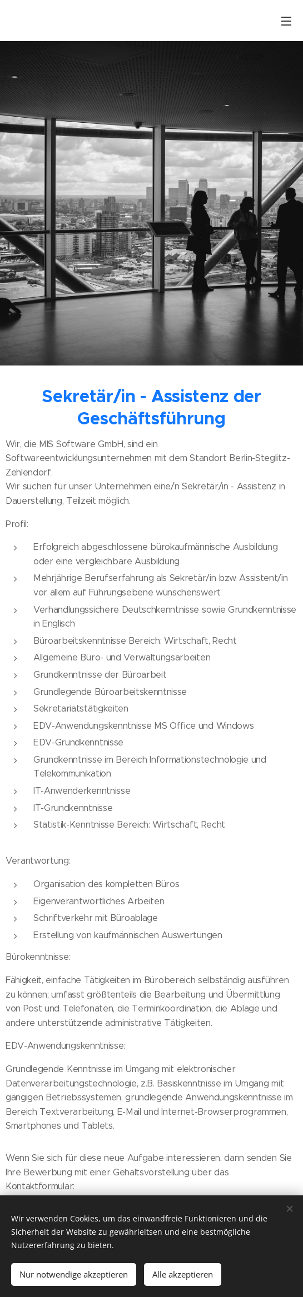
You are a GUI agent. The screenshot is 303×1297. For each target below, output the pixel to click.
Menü (286, 21)
